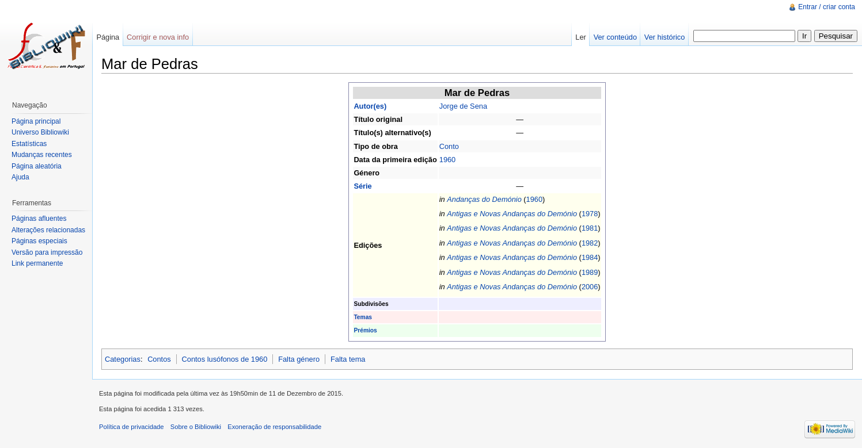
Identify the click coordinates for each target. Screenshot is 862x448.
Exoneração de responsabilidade (274, 426)
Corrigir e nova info (158, 37)
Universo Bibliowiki (40, 132)
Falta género (299, 359)
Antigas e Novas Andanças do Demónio (512, 213)
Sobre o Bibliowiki (195, 426)
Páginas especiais (39, 241)
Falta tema (348, 359)
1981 (590, 228)
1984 (590, 257)
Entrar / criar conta (826, 7)
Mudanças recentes (42, 155)
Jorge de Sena (463, 106)
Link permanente (37, 263)
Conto (449, 146)
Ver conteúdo (615, 37)
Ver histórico (664, 37)
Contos (159, 359)
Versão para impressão (47, 252)
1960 (447, 159)
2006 (590, 286)
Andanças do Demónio (484, 199)
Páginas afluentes (39, 219)
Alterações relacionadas (48, 230)
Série (362, 186)
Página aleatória (37, 166)
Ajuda (20, 177)
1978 (590, 213)
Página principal (36, 121)
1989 (590, 272)
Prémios (365, 330)
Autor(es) (370, 106)
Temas (363, 317)
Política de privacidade (131, 426)
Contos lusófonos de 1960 (225, 359)
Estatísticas (29, 144)
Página (107, 37)
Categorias (122, 359)
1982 (590, 243)
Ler (580, 37)
